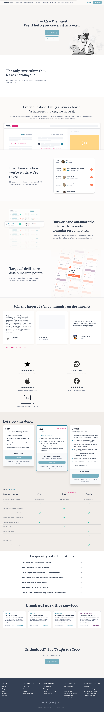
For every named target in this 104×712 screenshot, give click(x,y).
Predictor (86, 686)
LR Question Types (69, 695)
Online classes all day (47, 436)
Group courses (47, 686)
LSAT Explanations (69, 686)
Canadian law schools (90, 693)
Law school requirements (91, 691)
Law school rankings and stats (92, 689)
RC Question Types (69, 698)
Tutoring (45, 689)
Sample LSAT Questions (70, 693)
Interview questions (89, 695)
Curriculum (26, 686)
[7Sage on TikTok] (46, 703)
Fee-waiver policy (28, 693)
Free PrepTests (68, 691)
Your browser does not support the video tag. (75, 76)
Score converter (68, 689)
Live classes (26, 689)
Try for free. (12, 489)
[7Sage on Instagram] (50, 703)
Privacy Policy (51, 707)
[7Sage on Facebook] (53, 703)
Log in (89, 2)
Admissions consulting (49, 691)
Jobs (3, 691)
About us (4, 693)
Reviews (25, 691)
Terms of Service (61, 707)
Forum (4, 686)
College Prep (47, 693)
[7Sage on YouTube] (43, 703)
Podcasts (59, 702)
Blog (3, 689)
